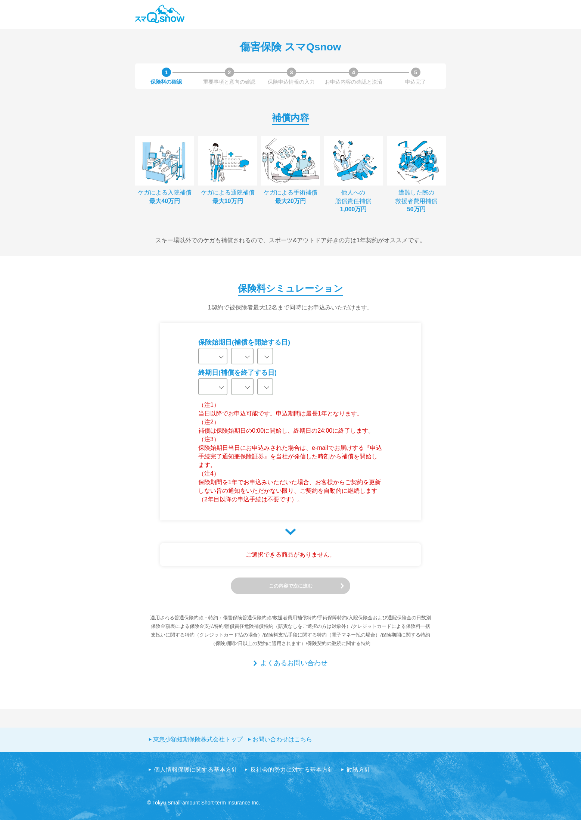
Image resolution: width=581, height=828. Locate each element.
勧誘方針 (358, 777)
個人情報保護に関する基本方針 (195, 777)
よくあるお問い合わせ (293, 671)
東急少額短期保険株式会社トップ (198, 747)
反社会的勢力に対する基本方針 (292, 777)
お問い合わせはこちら (282, 747)
